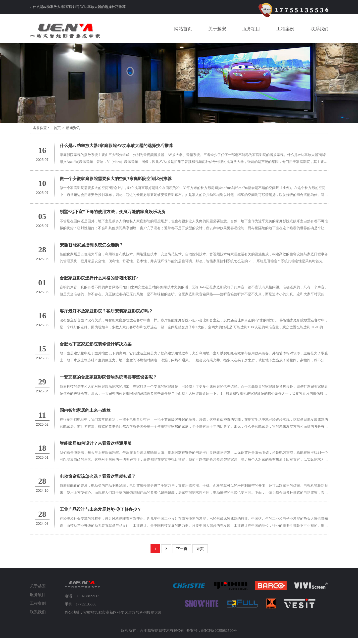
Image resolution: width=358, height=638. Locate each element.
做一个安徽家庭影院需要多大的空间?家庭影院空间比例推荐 (116, 178)
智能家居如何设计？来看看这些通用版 (96, 443)
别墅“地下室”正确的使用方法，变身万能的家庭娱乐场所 (112, 211)
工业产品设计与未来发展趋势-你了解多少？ (101, 509)
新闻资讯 (73, 128)
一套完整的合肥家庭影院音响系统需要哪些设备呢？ (108, 377)
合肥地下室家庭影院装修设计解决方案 (96, 344)
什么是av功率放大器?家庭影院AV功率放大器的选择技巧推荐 (79, 7)
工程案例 (38, 603)
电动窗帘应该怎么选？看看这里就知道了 (98, 476)
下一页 (181, 549)
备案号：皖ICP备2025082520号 (211, 631)
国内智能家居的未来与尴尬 (85, 410)
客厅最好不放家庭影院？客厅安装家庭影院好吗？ (106, 311)
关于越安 (38, 586)
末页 (200, 549)
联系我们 (38, 612)
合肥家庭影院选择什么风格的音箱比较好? (99, 278)
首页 (57, 128)
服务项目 (38, 595)
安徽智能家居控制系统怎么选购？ (91, 245)
